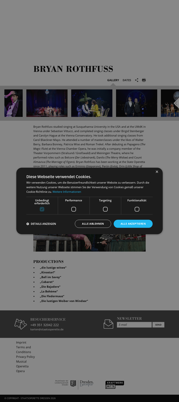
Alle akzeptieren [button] (133, 223)
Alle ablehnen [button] (93, 223)
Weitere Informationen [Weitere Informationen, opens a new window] (67, 191)
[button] (41, 223)
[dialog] (89, 201)
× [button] (156, 172)
